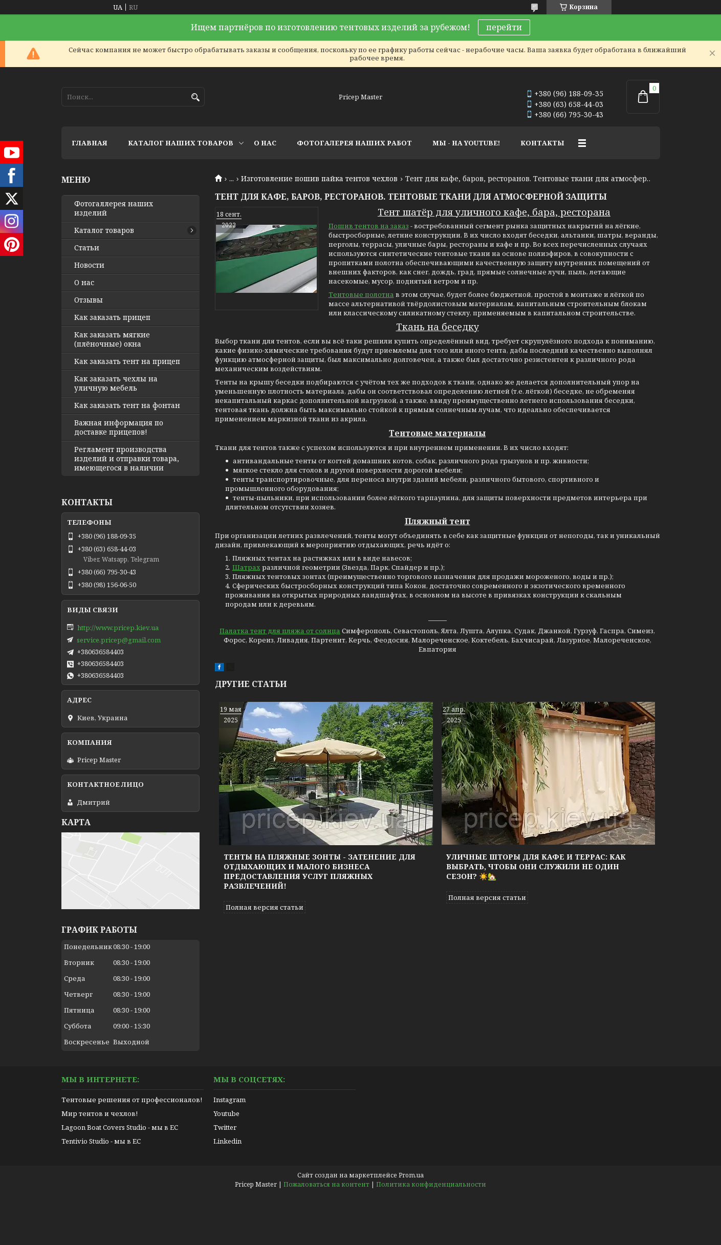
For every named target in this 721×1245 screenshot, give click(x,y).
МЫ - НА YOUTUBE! (466, 142)
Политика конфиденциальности (431, 1184)
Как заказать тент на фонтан (127, 405)
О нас (84, 282)
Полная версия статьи (264, 907)
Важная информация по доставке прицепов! (118, 427)
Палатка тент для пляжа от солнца (280, 630)
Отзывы (88, 300)
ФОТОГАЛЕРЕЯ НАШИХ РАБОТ (354, 142)
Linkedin (227, 1141)
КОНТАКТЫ (542, 142)
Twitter (224, 1127)
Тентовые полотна (361, 294)
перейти (504, 27)
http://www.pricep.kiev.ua (118, 628)
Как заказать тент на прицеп (127, 361)
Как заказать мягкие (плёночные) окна (112, 339)
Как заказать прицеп (112, 317)
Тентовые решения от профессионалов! (131, 1099)
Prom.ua (411, 1175)
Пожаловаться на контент (326, 1184)
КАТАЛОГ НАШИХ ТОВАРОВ (180, 142)
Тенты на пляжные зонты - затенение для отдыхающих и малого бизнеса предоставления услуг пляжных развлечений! (320, 871)
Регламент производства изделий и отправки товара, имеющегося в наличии (126, 459)
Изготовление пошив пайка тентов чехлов (319, 179)
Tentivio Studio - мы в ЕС (101, 1141)
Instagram (229, 1099)
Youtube (226, 1113)
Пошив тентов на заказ (369, 225)
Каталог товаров (104, 230)
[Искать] (196, 97)
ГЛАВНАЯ (89, 142)
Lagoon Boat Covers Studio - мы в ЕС (119, 1127)
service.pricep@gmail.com (119, 640)
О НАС (265, 142)
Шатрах (246, 567)
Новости (89, 265)
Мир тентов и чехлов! (99, 1113)
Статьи (86, 247)
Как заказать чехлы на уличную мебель (116, 383)
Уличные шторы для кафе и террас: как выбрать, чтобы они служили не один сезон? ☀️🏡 (536, 866)
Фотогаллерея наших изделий (113, 208)
